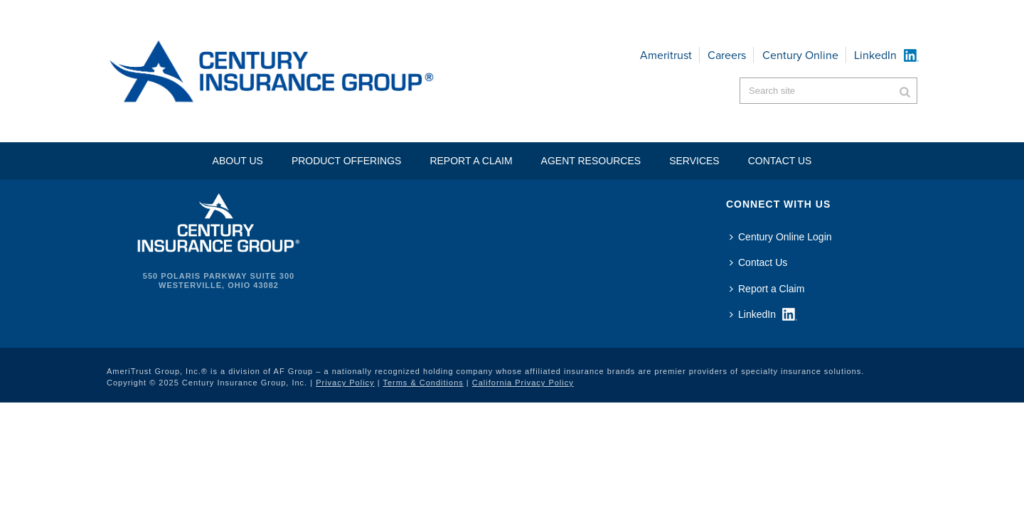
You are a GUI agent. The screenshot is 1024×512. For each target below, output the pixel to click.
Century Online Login (781, 236)
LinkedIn (875, 55)
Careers (727, 55)
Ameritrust (666, 55)
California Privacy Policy (523, 382)
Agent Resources (591, 160)
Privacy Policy (345, 382)
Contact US (780, 160)
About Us (238, 160)
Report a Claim (471, 160)
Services (694, 160)
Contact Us (758, 262)
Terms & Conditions (423, 382)
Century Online (800, 55)
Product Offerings (347, 160)
